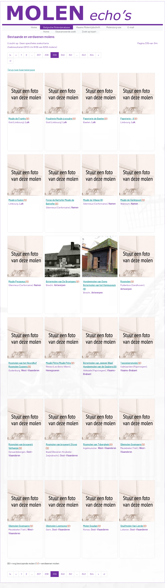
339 (55, 54)
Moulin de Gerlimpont (132, 200)
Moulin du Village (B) (93, 200)
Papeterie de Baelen (95, 118)
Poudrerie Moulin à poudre (60, 118)
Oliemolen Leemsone (58, 525)
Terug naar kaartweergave (21, 69)
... (32, 54)
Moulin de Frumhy (19, 118)
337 (39, 54)
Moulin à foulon (18, 200)
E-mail (131, 27)
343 (84, 54)
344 (92, 54)
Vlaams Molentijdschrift (88, 27)
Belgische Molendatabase (56, 27)
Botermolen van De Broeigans (62, 281)
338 (47, 54)
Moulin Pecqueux (19, 281)
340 (63, 54)
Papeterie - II (128, 118)
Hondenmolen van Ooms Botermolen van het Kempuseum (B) (99, 285)
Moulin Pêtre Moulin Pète (60, 363)
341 (70, 54)
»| (10, 60)
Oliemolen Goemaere (132, 444)
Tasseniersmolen (130, 363)
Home (34, 27)
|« (10, 54)
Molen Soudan (92, 525)
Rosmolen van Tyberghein (97, 444)
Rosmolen (127, 281)
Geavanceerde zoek (65, 31)
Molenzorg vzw (113, 27)
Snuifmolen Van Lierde (133, 525)
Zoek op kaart (89, 31)
